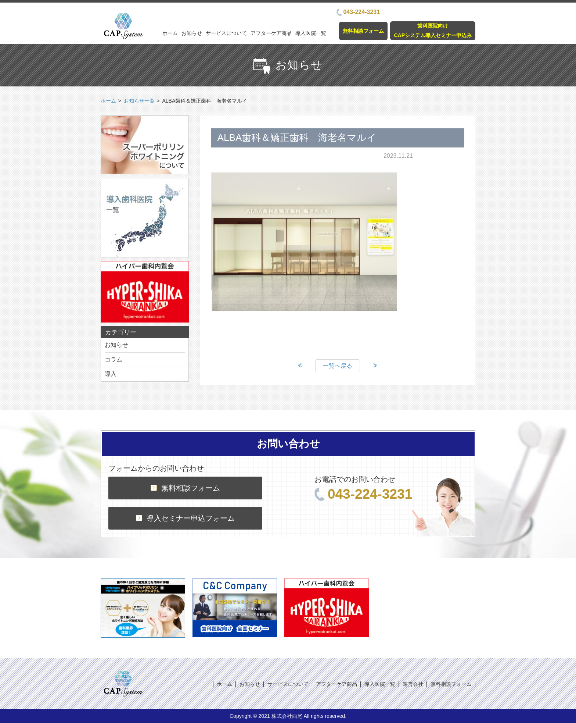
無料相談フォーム (363, 31)
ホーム (170, 33)
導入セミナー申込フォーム (185, 518)
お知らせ (191, 33)
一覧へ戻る (337, 366)
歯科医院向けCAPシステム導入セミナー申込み (433, 30)
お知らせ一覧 (139, 101)
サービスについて (226, 33)
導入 (110, 374)
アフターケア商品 (271, 33)
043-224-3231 (358, 12)
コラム (113, 359)
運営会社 (413, 684)
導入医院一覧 (310, 33)
